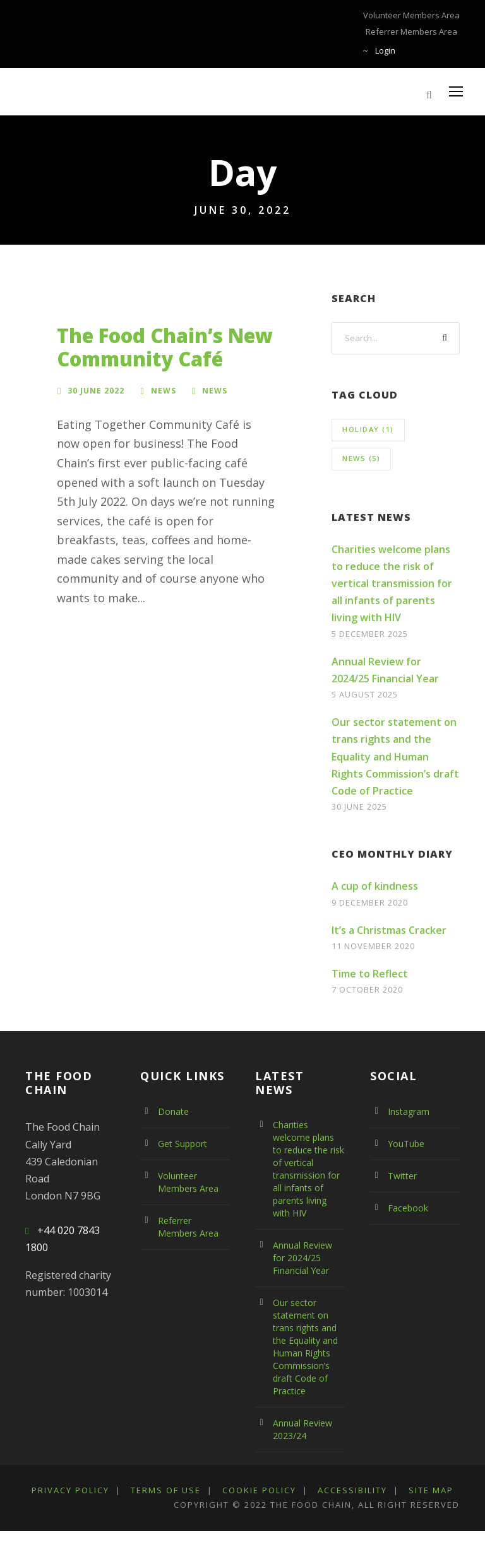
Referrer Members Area (415, 31)
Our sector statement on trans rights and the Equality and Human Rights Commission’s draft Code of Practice (395, 756)
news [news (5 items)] (361, 458)
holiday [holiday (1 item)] (368, 429)
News (163, 390)
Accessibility (372, 1490)
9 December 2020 (373, 902)
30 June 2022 (96, 390)
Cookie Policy (273, 1490)
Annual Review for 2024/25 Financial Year (309, 1258)
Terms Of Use (174, 1490)
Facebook (407, 1208)
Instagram (407, 1112)
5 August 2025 (366, 694)
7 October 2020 (370, 989)
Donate (172, 1112)
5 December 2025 (373, 633)
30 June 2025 (362, 806)
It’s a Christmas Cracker (389, 930)
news (214, 390)
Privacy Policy (74, 1490)
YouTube (405, 1144)
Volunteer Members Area (414, 15)
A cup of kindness (375, 886)
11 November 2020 (376, 945)
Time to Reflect (370, 974)
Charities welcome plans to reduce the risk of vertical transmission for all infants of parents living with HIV (392, 583)
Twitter (401, 1176)
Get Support (182, 1144)
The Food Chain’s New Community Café (165, 347)
